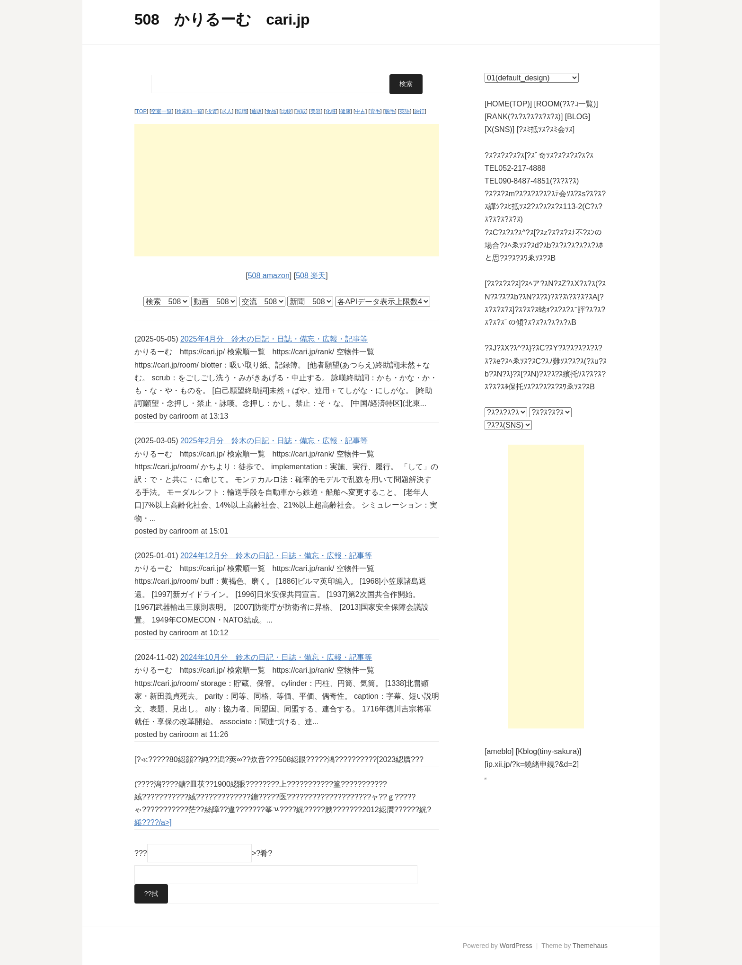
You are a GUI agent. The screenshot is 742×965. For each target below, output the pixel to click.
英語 (404, 111)
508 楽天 (311, 276)
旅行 (419, 111)
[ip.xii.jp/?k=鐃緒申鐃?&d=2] (532, 764)
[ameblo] (499, 751)
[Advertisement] (286, 189)
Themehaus (590, 945)
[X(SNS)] (499, 129)
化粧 (331, 111)
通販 (256, 111)
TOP (141, 111)
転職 (242, 111)
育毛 (375, 111)
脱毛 (390, 111)
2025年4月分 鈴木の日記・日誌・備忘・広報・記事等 (274, 338)
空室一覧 (161, 111)
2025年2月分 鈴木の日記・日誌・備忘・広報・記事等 (274, 441)
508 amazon (269, 276)
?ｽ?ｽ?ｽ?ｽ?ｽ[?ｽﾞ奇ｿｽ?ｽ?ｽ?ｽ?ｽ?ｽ (539, 155)
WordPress (516, 945)
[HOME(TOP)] (508, 104)
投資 (212, 111)
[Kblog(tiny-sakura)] (549, 751)
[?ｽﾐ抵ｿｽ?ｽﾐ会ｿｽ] (546, 129)
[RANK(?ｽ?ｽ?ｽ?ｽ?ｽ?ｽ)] (524, 117)
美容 (315, 111)
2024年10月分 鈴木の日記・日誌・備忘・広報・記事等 (276, 657)
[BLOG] (577, 117)
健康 (345, 111)
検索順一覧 (190, 111)
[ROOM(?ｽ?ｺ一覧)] (566, 104)
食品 (271, 111)
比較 (286, 111)
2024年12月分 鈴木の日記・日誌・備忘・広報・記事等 (276, 555)
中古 (360, 111)
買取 (301, 111)
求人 (226, 111)
